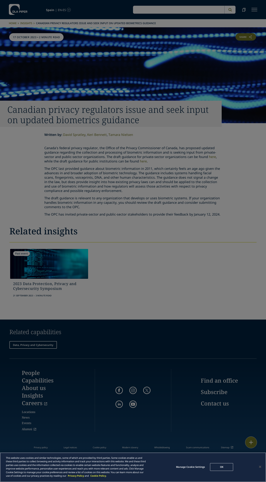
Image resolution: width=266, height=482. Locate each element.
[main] (133, 467)
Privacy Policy (76, 475)
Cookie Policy (98, 475)
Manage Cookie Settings (190, 467)
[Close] (260, 467)
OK (221, 467)
